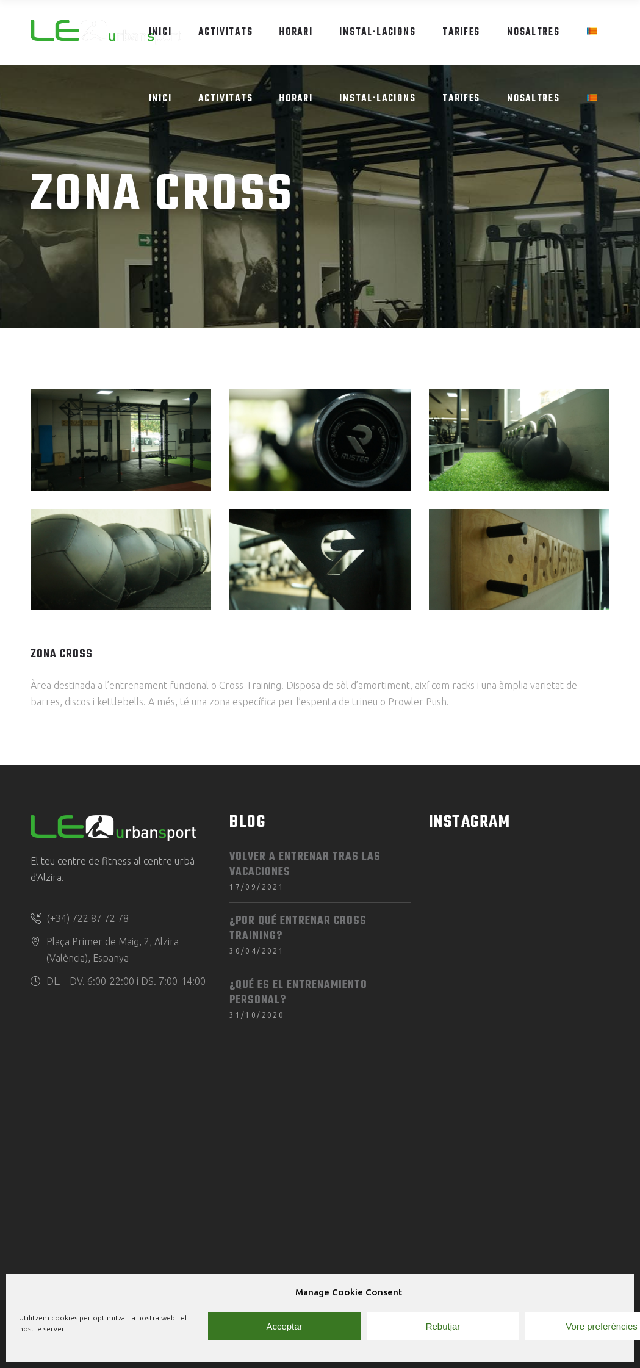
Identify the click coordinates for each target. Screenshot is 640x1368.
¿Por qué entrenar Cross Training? (298, 928)
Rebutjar (443, 1326)
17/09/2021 (256, 887)
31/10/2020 (256, 1015)
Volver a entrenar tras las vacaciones (305, 864)
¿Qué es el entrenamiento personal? (298, 992)
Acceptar (284, 1326)
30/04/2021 (256, 951)
